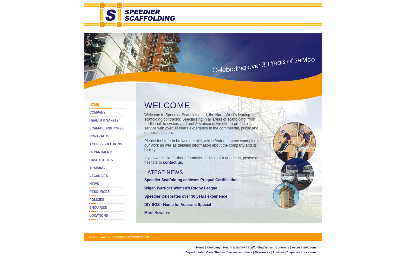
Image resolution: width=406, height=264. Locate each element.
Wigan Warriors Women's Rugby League (180, 188)
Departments (101, 152)
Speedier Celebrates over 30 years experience (185, 196)
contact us (172, 162)
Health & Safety (104, 120)
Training (97, 168)
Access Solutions (105, 144)
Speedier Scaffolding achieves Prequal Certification (191, 180)
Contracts (99, 136)
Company (97, 112)
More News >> (157, 213)
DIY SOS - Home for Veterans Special (177, 204)
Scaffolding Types (106, 128)
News (94, 184)
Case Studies (101, 160)
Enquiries (98, 207)
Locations (98, 215)
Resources (99, 192)
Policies (96, 199)
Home (94, 104)
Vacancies (98, 176)
